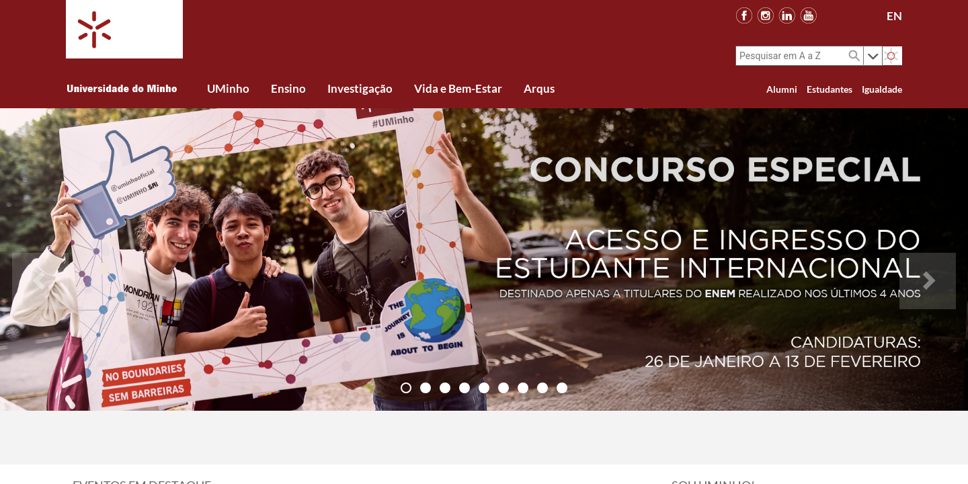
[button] (40, 259)
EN (894, 16)
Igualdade (882, 89)
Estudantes (829, 89)
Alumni (781, 89)
